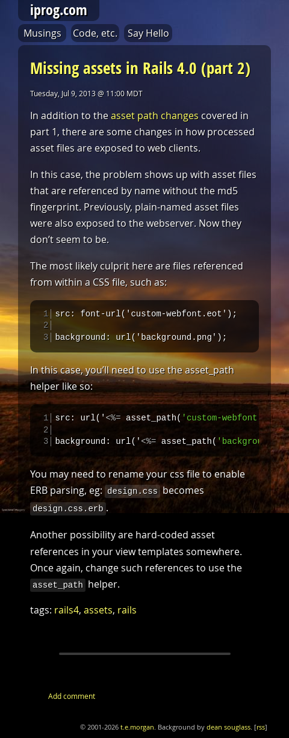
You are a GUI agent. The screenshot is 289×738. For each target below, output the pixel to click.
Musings (42, 33)
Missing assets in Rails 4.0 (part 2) (140, 68)
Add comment (71, 701)
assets (98, 615)
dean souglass (228, 732)
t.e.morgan (137, 732)
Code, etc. (95, 33)
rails (127, 615)
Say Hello (148, 33)
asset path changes (155, 115)
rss (260, 732)
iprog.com (58, 9)
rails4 (66, 615)
